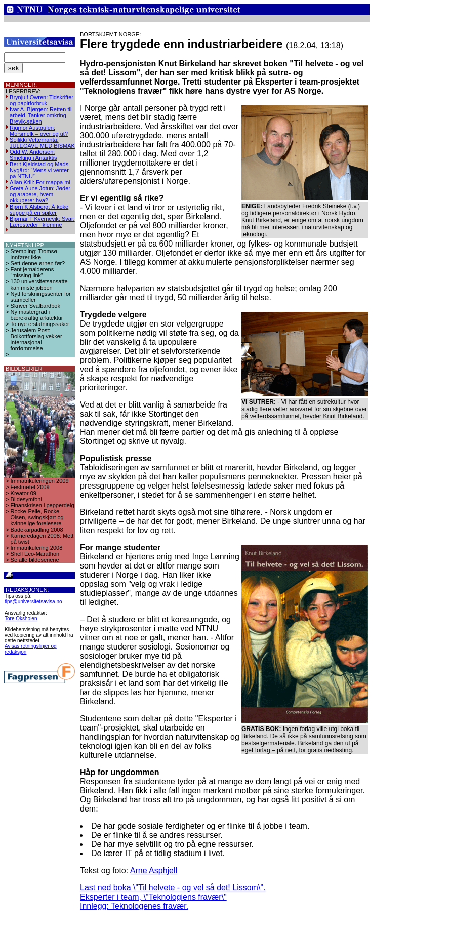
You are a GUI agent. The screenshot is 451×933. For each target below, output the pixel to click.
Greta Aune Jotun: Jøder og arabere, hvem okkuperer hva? (40, 194)
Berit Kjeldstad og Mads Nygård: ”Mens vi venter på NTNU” (39, 170)
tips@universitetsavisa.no (33, 601)
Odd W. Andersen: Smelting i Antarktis (33, 155)
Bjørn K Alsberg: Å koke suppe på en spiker (39, 210)
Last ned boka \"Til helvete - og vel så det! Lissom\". (173, 887)
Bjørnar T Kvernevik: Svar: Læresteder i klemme (42, 222)
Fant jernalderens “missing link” (32, 272)
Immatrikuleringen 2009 (40, 481)
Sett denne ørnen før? (38, 263)
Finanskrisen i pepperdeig (42, 505)
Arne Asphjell (153, 870)
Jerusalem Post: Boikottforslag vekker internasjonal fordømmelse (36, 339)
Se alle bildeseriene (35, 560)
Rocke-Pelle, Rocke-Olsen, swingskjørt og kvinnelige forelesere (37, 517)
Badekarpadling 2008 (37, 529)
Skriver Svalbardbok (35, 306)
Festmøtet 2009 (30, 487)
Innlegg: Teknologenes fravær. (134, 906)
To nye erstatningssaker (40, 324)
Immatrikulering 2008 (37, 548)
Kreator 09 (23, 493)
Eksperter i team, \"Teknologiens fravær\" (153, 897)
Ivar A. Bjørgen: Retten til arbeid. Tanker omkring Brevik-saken (40, 115)
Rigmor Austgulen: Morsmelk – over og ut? (39, 131)
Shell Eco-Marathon (35, 554)
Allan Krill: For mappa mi (40, 182)
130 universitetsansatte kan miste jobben (39, 284)
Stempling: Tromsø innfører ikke (34, 254)
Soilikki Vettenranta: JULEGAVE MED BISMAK (42, 143)
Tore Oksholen (21, 618)
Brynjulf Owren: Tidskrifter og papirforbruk (41, 100)
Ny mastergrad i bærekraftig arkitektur (37, 315)
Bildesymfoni (26, 499)
